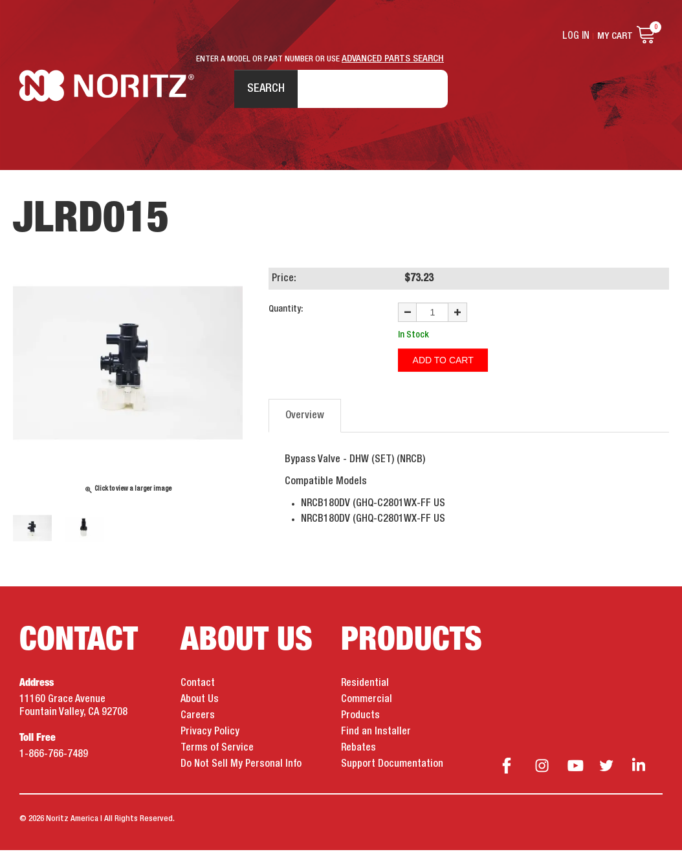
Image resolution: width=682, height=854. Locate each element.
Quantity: (286, 313)
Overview (304, 418)
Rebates (358, 751)
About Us (200, 703)
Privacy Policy (210, 735)
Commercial (366, 703)
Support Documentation (392, 768)
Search (262, 90)
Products (360, 719)
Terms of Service (217, 751)
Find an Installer (376, 735)
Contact (198, 687)
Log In (576, 36)
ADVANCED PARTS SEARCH (393, 58)
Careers (198, 719)
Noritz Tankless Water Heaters (107, 90)
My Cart (615, 36)
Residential (365, 687)
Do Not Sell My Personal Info (241, 768)
